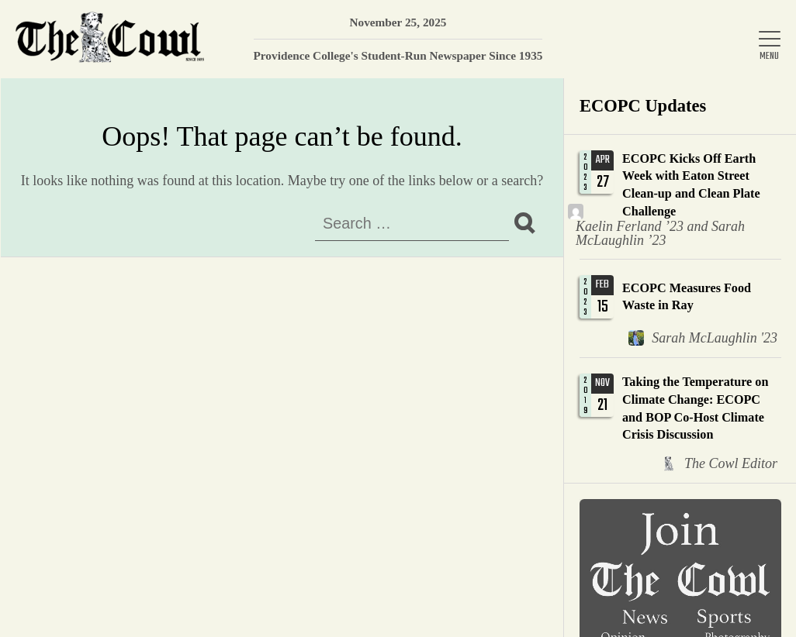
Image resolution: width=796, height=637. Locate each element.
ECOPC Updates (643, 105)
